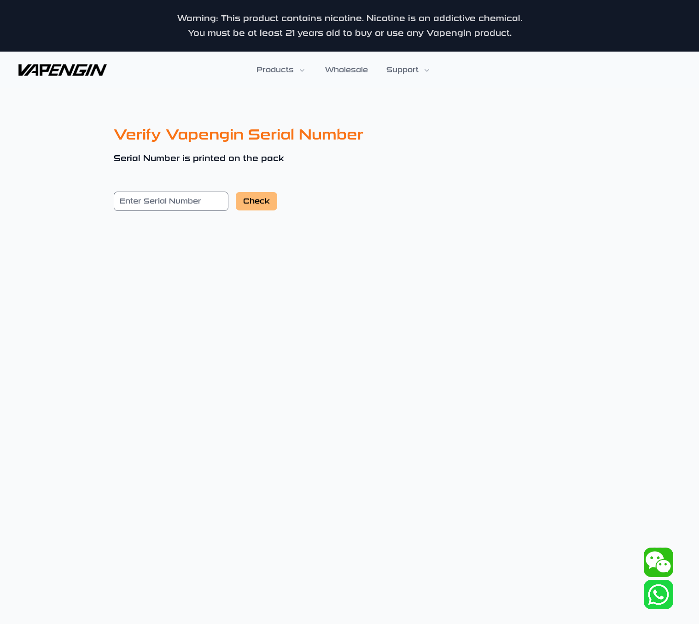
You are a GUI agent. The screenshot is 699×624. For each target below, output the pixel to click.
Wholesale (346, 69)
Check (256, 201)
